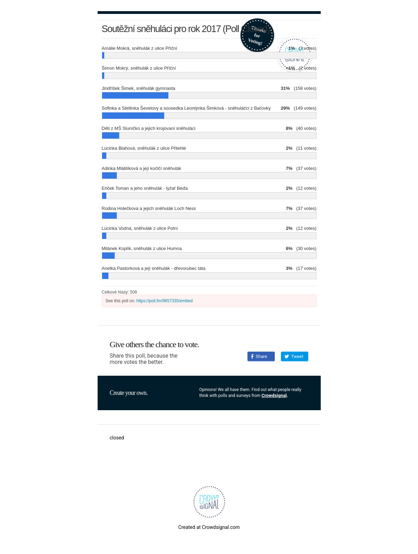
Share (259, 356)
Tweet (293, 356)
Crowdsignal (274, 395)
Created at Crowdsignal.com (209, 527)
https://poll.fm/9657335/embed (164, 300)
